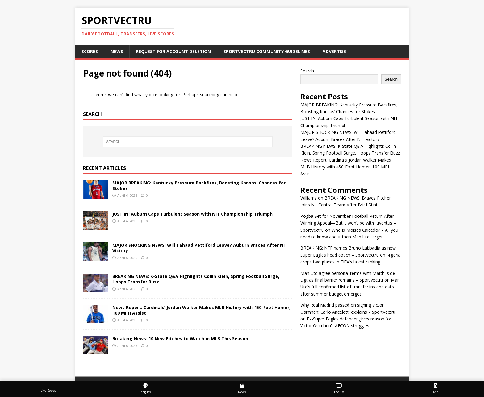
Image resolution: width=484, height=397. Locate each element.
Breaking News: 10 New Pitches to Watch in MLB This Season (180, 338)
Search (307, 71)
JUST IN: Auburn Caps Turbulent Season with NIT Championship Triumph (192, 214)
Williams (308, 198)
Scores (89, 51)
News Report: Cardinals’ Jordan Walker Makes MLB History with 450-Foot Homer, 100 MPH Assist (201, 310)
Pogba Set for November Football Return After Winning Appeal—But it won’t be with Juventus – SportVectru (348, 223)
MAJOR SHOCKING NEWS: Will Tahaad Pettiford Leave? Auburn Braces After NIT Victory (200, 248)
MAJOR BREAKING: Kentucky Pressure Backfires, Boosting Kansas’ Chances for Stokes (199, 185)
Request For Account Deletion (173, 51)
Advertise (334, 51)
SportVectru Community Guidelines (266, 51)
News (117, 51)
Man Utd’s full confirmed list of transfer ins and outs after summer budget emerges (350, 287)
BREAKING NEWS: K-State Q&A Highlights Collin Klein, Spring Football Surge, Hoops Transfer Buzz (195, 279)
